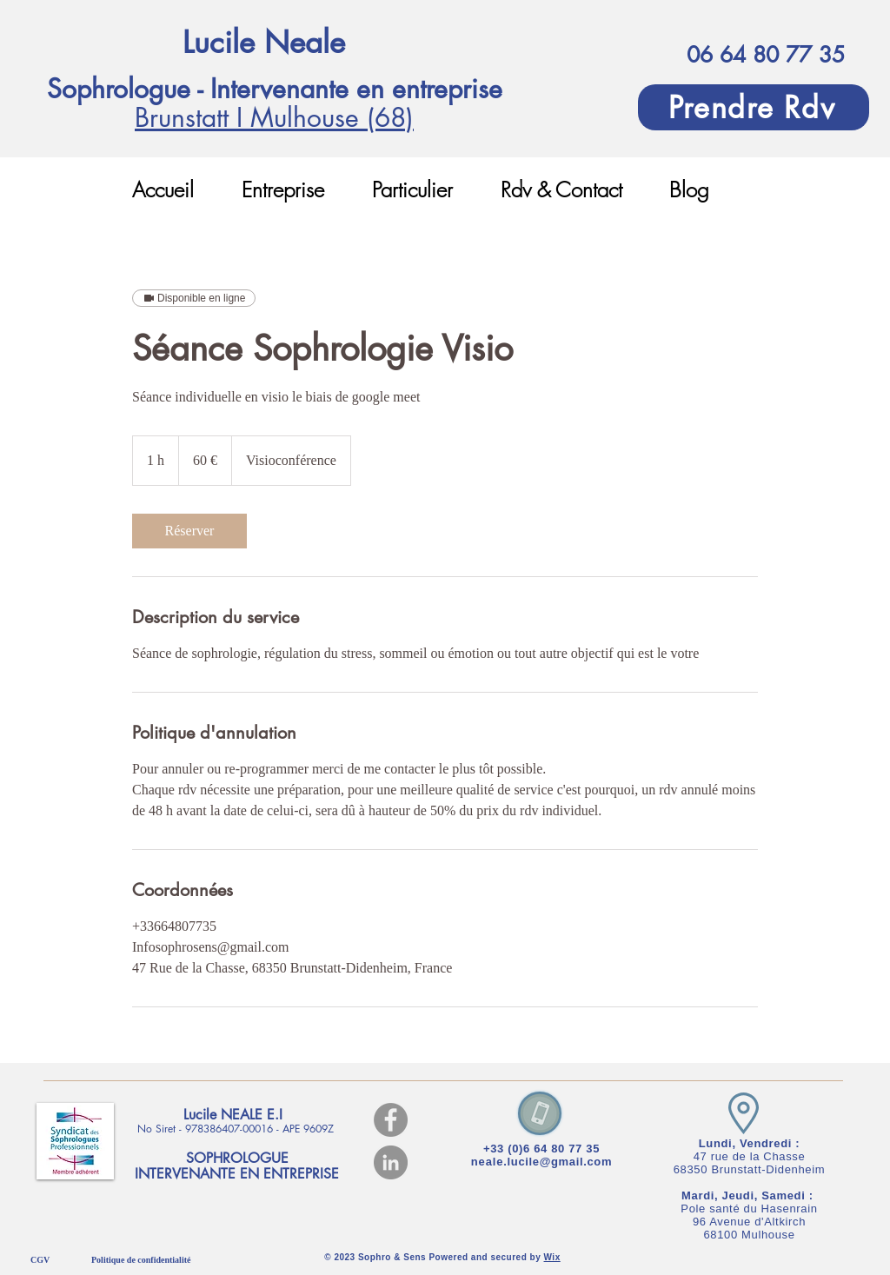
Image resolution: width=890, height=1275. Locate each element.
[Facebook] (391, 1120)
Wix (552, 1257)
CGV (40, 1260)
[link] (189, 531)
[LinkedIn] (391, 1162)
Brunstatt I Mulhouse (251, 117)
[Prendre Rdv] (753, 107)
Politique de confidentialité (140, 1260)
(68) (390, 117)
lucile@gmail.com (560, 1161)
